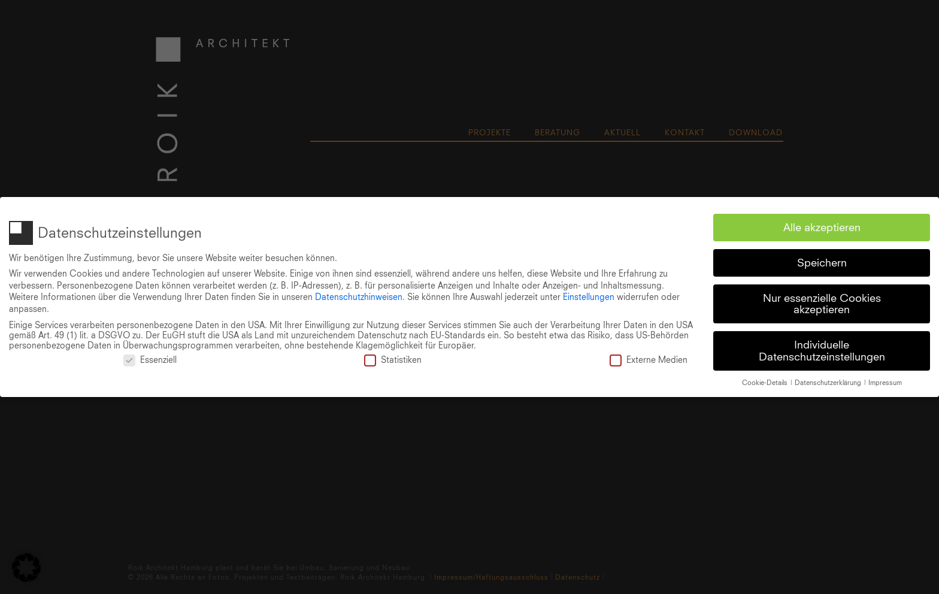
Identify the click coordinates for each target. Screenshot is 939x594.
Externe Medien (648, 358)
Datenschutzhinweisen (358, 295)
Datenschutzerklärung (829, 380)
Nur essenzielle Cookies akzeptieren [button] (822, 301)
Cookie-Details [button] (765, 380)
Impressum (885, 380)
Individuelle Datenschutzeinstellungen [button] (822, 349)
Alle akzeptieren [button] (822, 225)
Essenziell (150, 358)
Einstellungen (588, 295)
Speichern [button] (822, 260)
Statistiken (393, 358)
